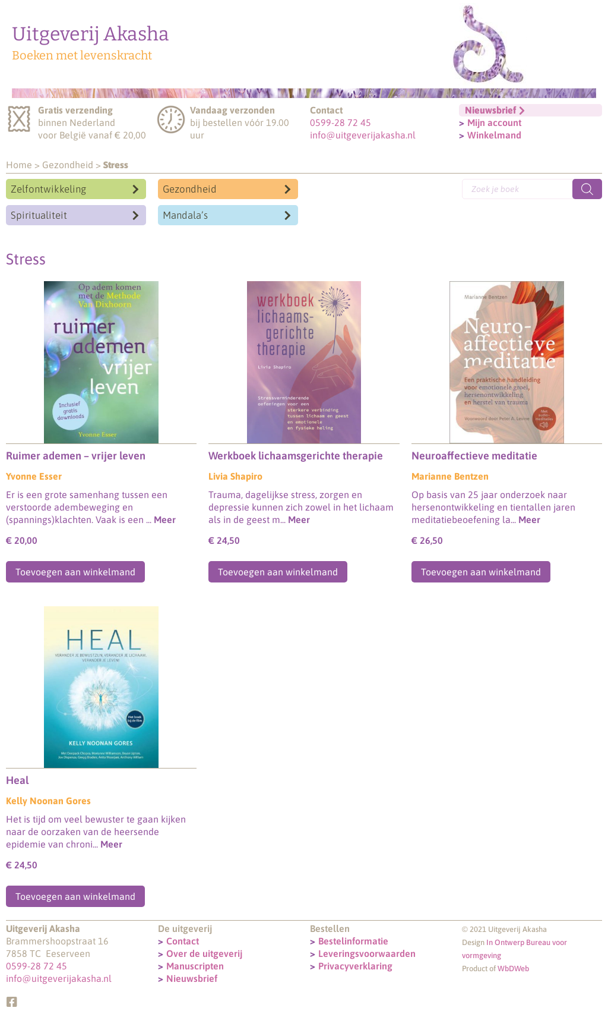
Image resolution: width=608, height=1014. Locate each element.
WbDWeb (513, 968)
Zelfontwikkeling (48, 189)
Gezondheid (67, 164)
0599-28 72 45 (340, 122)
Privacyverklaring (355, 966)
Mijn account (494, 122)
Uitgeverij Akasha (90, 34)
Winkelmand (494, 135)
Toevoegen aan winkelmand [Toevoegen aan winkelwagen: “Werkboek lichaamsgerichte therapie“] (278, 571)
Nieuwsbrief (191, 978)
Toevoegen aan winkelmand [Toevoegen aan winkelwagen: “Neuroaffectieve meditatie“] (481, 571)
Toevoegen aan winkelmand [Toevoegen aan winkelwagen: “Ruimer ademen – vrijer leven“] (75, 571)
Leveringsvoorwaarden (367, 953)
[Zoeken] (587, 189)
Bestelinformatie (353, 941)
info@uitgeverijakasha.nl (363, 135)
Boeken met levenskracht (82, 55)
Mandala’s (185, 215)
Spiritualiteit (39, 215)
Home (19, 164)
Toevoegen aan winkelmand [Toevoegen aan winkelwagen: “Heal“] (75, 896)
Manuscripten (195, 966)
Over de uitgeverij (204, 953)
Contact (182, 941)
